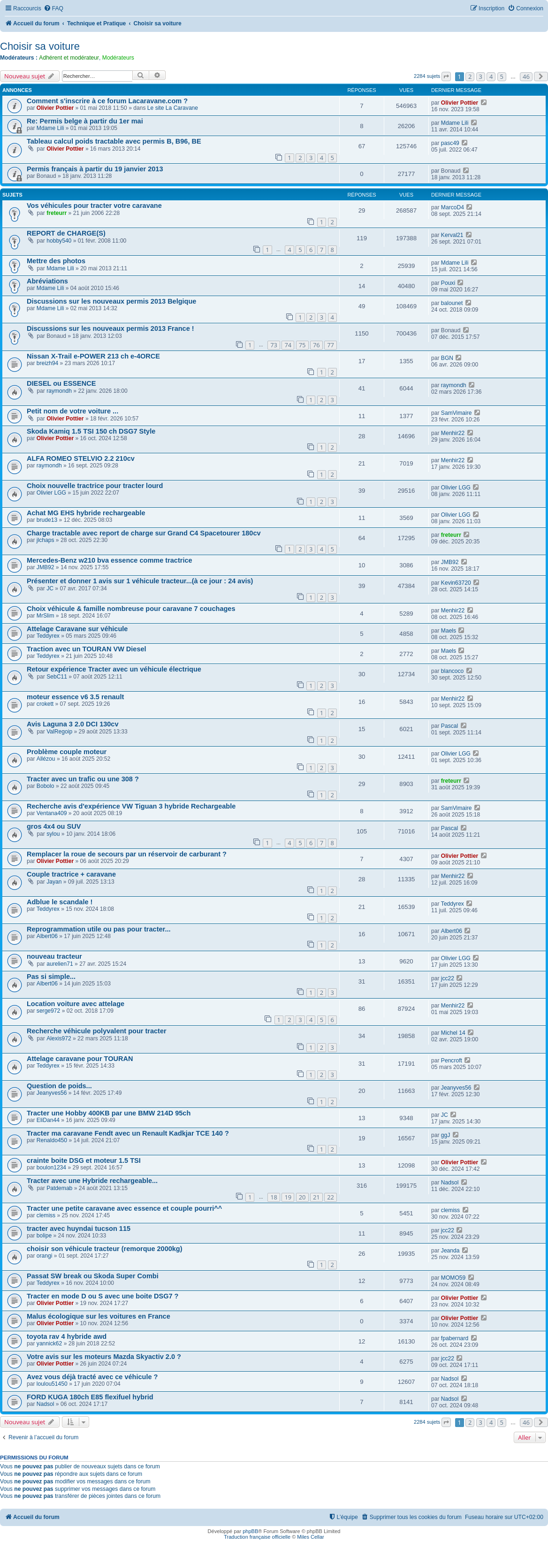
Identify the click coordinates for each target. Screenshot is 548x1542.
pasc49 (450, 143)
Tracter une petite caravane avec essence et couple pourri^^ (124, 1208)
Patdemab (59, 1188)
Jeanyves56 (52, 1093)
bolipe (44, 1235)
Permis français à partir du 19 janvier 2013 (95, 169)
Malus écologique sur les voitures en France (98, 1316)
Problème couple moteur (67, 752)
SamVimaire (456, 413)
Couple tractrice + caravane (71, 874)
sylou (53, 834)
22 (330, 1197)
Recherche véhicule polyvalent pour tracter (97, 1031)
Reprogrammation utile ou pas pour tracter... (99, 929)
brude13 (47, 520)
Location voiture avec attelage (75, 1004)
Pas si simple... (51, 976)
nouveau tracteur (54, 956)
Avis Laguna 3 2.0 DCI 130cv (73, 724)
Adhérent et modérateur (69, 57)
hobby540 (58, 240)
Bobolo (45, 786)
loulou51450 (52, 1384)
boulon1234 (51, 1167)
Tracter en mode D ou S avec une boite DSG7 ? (102, 1296)
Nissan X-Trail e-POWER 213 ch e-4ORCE (93, 356)
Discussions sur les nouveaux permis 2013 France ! (110, 328)
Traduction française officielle (257, 1537)
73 (273, 345)
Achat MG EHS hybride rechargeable (86, 513)
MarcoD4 (452, 207)
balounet (452, 303)
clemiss (46, 1215)
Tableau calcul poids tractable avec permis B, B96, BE (114, 141)
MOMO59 (453, 1278)
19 (287, 1197)
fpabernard (455, 1338)
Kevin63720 (456, 583)
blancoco (452, 671)
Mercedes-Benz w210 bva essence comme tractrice (109, 560)
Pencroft (451, 1060)
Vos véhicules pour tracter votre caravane (94, 205)
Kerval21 (452, 235)
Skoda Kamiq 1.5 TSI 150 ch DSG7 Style (91, 431)
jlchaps (45, 540)
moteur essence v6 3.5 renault (75, 697)
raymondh (59, 391)
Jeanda (450, 1250)
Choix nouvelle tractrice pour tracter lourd (95, 485)
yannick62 (49, 1343)
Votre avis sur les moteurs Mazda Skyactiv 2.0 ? (104, 1356)
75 (302, 345)
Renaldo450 (52, 1140)
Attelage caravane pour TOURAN (80, 1058)
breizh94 (47, 363)
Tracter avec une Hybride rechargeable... (92, 1180)
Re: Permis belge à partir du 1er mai (85, 121)
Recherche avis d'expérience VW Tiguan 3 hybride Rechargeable (131, 806)
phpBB (250, 1531)
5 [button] (501, 76)
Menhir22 (452, 433)
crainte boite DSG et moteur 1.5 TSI (84, 1160)
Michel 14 (453, 1033)
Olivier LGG (51, 492)
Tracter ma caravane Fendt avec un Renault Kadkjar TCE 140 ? (128, 1133)
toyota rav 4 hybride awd (67, 1336)
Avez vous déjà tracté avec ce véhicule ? (92, 1377)
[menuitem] (53, 8)
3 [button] (480, 76)
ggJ (445, 1135)
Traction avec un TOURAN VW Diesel (86, 649)
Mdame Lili (50, 128)
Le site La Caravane (172, 108)
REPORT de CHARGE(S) (66, 233)
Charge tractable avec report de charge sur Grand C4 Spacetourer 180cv (144, 533)
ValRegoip (59, 731)
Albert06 (47, 936)
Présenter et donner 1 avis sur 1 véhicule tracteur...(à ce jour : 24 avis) (140, 581)
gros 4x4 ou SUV (54, 826)
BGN (447, 358)
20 (302, 1197)
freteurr (56, 213)
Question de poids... (59, 1086)
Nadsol (450, 1182)
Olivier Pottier (55, 108)
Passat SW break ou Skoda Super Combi (93, 1276)
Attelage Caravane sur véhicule (77, 629)
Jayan (53, 881)
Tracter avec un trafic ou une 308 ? (83, 779)
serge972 (48, 1011)
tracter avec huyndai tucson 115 (78, 1228)
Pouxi (448, 283)
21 (316, 1197)
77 (330, 345)
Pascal (449, 726)
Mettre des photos (56, 261)
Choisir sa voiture (40, 46)
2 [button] (470, 76)
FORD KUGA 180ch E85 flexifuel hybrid (90, 1397)
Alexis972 (58, 1038)
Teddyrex (48, 636)
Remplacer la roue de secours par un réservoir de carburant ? (127, 854)
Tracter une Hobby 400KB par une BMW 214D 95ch (108, 1113)
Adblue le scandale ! (59, 902)
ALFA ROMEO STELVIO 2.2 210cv (81, 458)
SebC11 (56, 676)
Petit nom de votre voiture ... (72, 411)
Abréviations (47, 281)
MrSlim (45, 615)
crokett (45, 704)
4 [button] (491, 76)
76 (316, 345)
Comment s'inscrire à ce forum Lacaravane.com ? (107, 101)
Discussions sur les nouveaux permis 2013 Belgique (111, 301)
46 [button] (526, 76)
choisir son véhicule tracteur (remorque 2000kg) (105, 1248)
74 (287, 345)
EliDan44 (48, 1120)
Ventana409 (52, 813)
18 (273, 1197)
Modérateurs (118, 57)
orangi (45, 1255)
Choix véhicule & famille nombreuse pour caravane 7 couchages (131, 608)
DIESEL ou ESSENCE (61, 383)
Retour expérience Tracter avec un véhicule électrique (114, 669)
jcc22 (447, 978)
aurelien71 (59, 964)
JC (49, 588)
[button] (446, 76)
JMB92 (45, 567)
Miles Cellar (310, 1537)
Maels (448, 630)
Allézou (46, 759)
